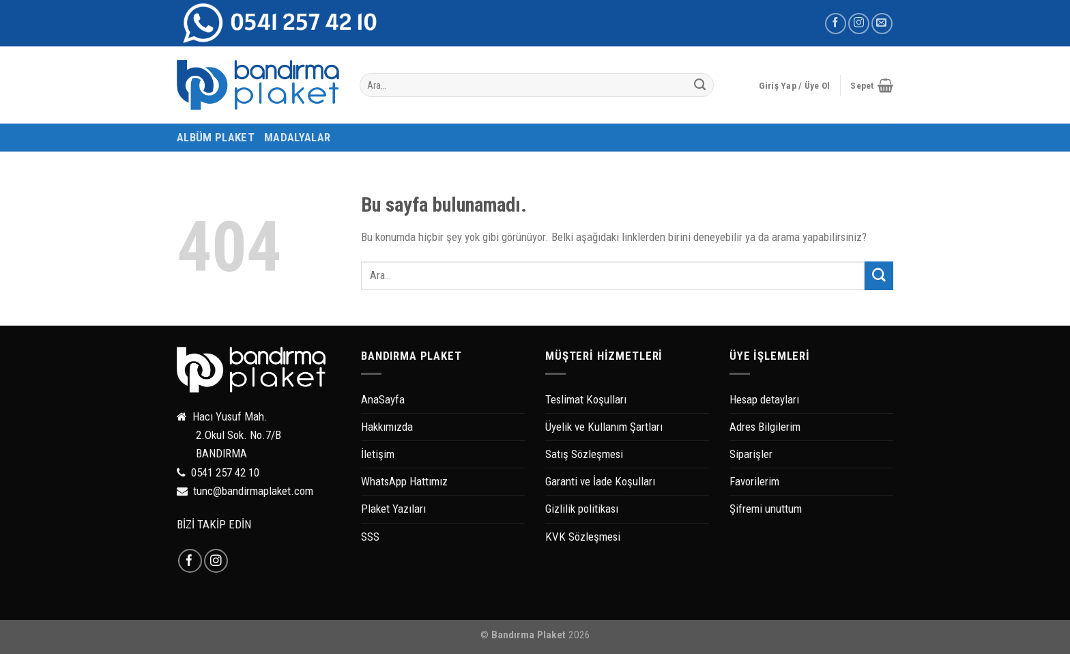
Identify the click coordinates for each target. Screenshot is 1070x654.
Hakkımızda (387, 426)
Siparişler (750, 454)
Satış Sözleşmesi (584, 454)
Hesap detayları (764, 399)
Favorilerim (754, 481)
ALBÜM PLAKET (216, 137)
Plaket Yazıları (393, 508)
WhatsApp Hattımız (404, 481)
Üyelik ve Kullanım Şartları (604, 426)
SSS (370, 536)
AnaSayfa (383, 399)
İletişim (377, 454)
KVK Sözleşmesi (582, 536)
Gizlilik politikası (581, 508)
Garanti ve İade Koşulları (600, 481)
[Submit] (700, 85)
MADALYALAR (297, 137)
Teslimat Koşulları (585, 399)
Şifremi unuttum (765, 508)
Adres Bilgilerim (764, 426)
